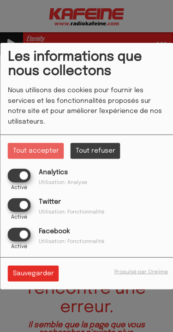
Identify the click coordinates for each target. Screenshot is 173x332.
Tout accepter (36, 150)
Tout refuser (95, 150)
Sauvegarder (33, 273)
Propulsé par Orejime (141, 272)
